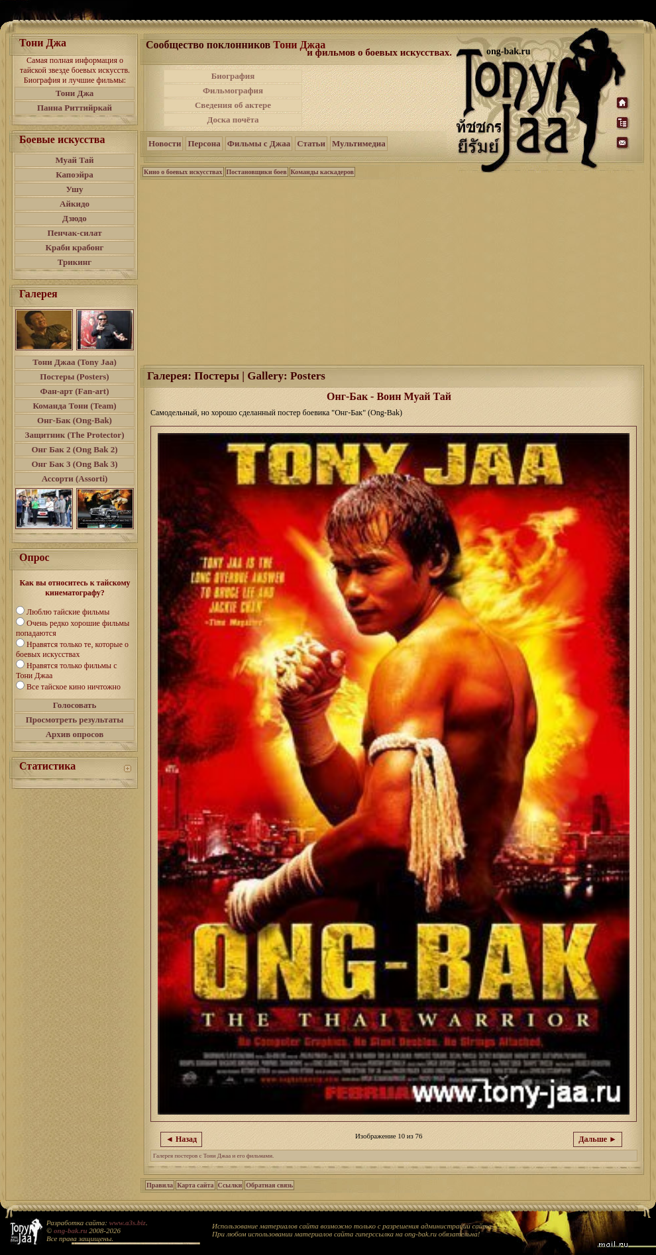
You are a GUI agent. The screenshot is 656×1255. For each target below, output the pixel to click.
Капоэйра (74, 174)
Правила (159, 1185)
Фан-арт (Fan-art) (74, 391)
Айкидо (74, 204)
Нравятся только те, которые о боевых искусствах (72, 649)
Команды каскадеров (322, 172)
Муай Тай (74, 160)
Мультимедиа (359, 143)
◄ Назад (181, 1139)
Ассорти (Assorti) (75, 478)
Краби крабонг (75, 247)
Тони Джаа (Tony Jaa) (74, 362)
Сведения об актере (233, 105)
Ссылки (230, 1185)
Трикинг (74, 262)
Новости (164, 143)
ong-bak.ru (70, 1230)
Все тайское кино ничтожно (74, 686)
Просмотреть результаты (75, 720)
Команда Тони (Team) (74, 406)
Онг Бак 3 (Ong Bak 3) (74, 464)
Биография (233, 76)
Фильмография (233, 90)
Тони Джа (75, 93)
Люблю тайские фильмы (68, 612)
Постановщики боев (257, 172)
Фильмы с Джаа (258, 143)
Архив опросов (75, 734)
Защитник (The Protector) (75, 435)
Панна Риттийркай (74, 108)
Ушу (74, 189)
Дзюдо (74, 218)
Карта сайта (195, 1185)
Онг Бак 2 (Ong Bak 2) (74, 449)
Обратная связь (269, 1185)
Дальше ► (597, 1139)
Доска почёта (232, 120)
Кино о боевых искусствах (183, 172)
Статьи (311, 143)
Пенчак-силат (74, 233)
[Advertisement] (393, 271)
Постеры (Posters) (74, 376)
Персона (204, 143)
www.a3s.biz (127, 1223)
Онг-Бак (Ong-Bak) (74, 420)
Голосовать (75, 705)
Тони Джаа (299, 44)
